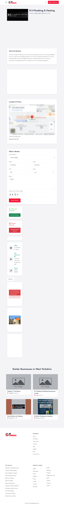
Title (10, 169)
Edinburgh (48, 470)
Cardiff (34, 481)
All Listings (35, 439)
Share (11, 279)
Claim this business (15, 215)
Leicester (48, 480)
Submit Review (15, 200)
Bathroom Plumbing (9, 478)
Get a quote (35, 441)
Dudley (48, 468)
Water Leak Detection (10, 483)
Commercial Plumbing (10, 493)
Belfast (34, 468)
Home (34, 436)
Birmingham (35, 471)
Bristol (34, 479)
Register (34, 449)
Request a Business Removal (15, 230)
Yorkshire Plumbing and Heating (43, 416)
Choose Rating (12, 154)
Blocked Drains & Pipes (10, 496)
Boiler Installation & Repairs (11, 473)
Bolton (34, 474)
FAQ (34, 451)
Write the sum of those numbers (16, 191)
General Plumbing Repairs (11, 470)
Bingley (36, 13)
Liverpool (48, 483)
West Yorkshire (41, 13)
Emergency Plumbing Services (12, 468)
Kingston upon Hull (50, 475)
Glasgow (48, 473)
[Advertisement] (32, 82)
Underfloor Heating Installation (12, 486)
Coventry (35, 484)
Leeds (37, 395)
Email (34, 162)
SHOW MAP (32, 120)
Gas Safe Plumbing (9, 491)
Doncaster (35, 486)
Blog (34, 446)
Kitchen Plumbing (9, 480)
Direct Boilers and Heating (14, 416)
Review (10, 176)
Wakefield (11, 393)
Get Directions (17, 254)
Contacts (35, 444)
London (48, 485)
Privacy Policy (36, 454)
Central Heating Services (10, 475)
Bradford (11, 418)
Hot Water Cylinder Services (11, 488)
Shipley (37, 418)
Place (34, 169)
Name (10, 162)
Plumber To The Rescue (13, 391)
